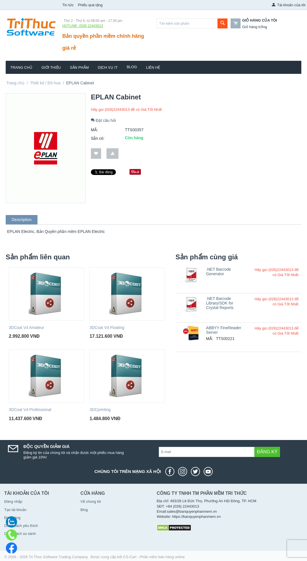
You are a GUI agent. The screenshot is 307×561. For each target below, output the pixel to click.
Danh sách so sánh (20, 533)
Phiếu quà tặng (90, 5)
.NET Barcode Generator (218, 271)
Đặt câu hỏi (103, 120)
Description (22, 219)
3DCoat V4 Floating (106, 327)
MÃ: (94, 130)
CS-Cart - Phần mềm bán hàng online (154, 557)
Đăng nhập (13, 501)
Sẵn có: (98, 138)
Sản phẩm (79, 67)
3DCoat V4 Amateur (26, 327)
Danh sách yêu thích (21, 526)
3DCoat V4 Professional (30, 409)
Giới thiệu (51, 67)
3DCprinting (99, 409)
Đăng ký (267, 451)
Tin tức (68, 5)
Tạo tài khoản (15, 510)
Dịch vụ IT (108, 67)
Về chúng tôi (90, 501)
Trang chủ (21, 67)
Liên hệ (153, 67)
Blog (132, 67)
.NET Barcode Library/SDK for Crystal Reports (219, 303)
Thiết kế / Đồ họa (45, 83)
